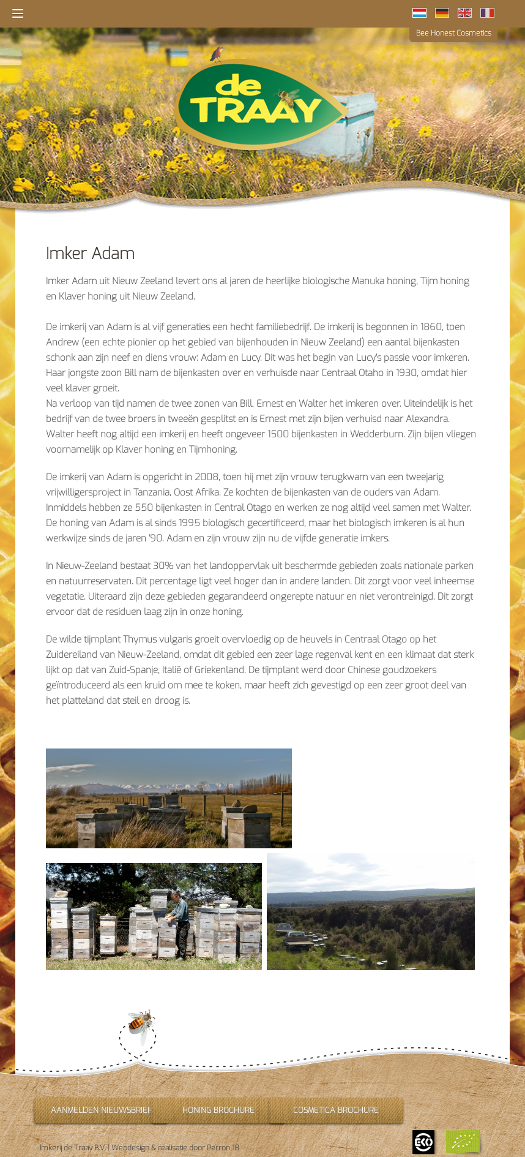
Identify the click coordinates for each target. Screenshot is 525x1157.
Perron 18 (223, 1148)
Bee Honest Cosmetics (453, 33)
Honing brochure (218, 1110)
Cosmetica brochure (336, 1110)
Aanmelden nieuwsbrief (101, 1110)
